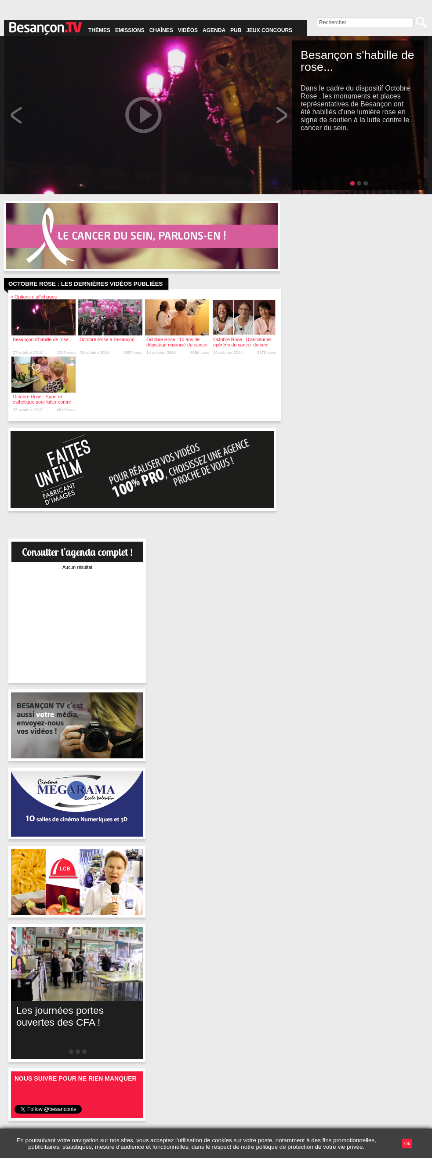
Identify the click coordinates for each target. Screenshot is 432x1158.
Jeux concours (269, 30)
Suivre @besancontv (111, 1111)
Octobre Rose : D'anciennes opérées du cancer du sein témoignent (242, 345)
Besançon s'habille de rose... (43, 339)
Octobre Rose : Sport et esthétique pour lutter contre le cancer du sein (42, 402)
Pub (235, 30)
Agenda (214, 30)
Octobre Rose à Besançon (107, 339)
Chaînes (161, 30)
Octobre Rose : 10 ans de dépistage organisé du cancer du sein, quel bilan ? (177, 345)
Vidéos (188, 30)
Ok (407, 1143)
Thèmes (99, 30)
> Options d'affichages (34, 296)
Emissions (130, 30)
